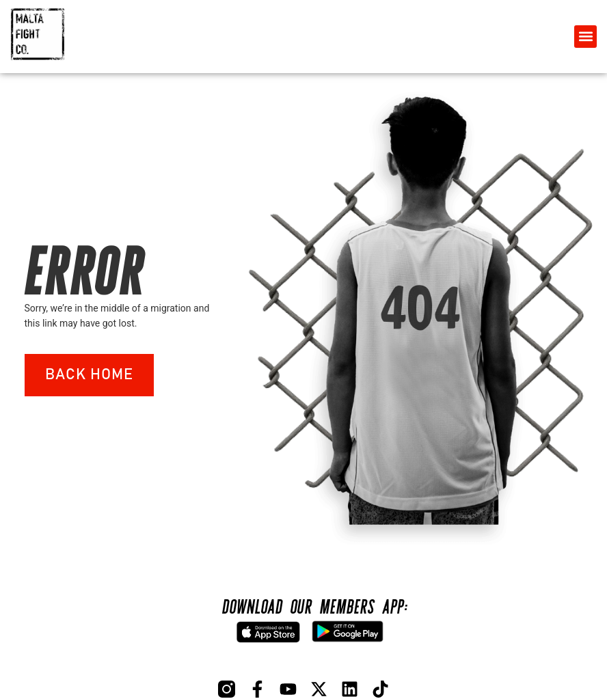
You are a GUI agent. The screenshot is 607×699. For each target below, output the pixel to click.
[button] (585, 36)
